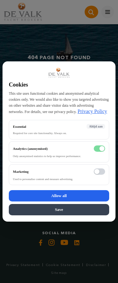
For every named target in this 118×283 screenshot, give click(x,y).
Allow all (59, 195)
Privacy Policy (92, 111)
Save (59, 209)
